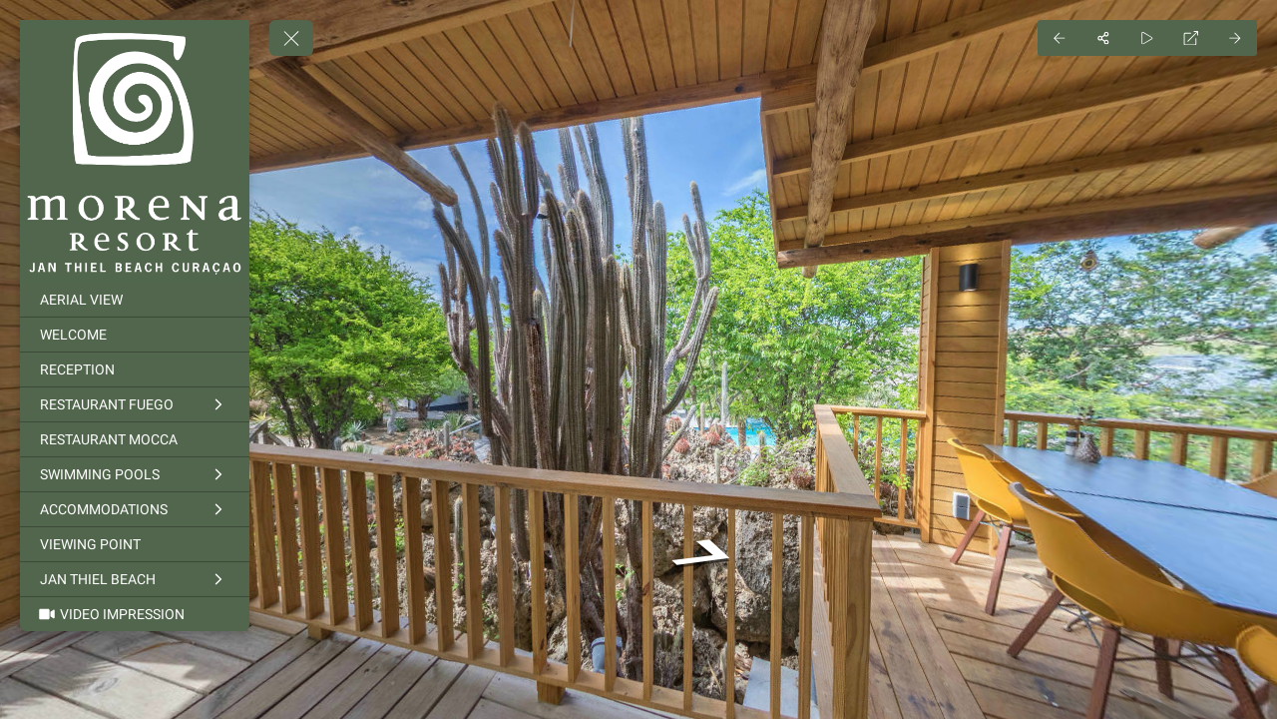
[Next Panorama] (1235, 38)
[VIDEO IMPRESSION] (134, 614)
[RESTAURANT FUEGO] (134, 404)
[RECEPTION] (134, 369)
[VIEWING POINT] (134, 544)
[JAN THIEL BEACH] (134, 579)
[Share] (1103, 38)
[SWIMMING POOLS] (134, 474)
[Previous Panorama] (1059, 38)
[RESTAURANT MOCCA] (134, 439)
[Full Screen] (1191, 38)
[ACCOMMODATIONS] (134, 509)
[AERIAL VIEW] (134, 300)
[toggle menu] (291, 38)
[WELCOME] (134, 335)
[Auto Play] (1147, 38)
